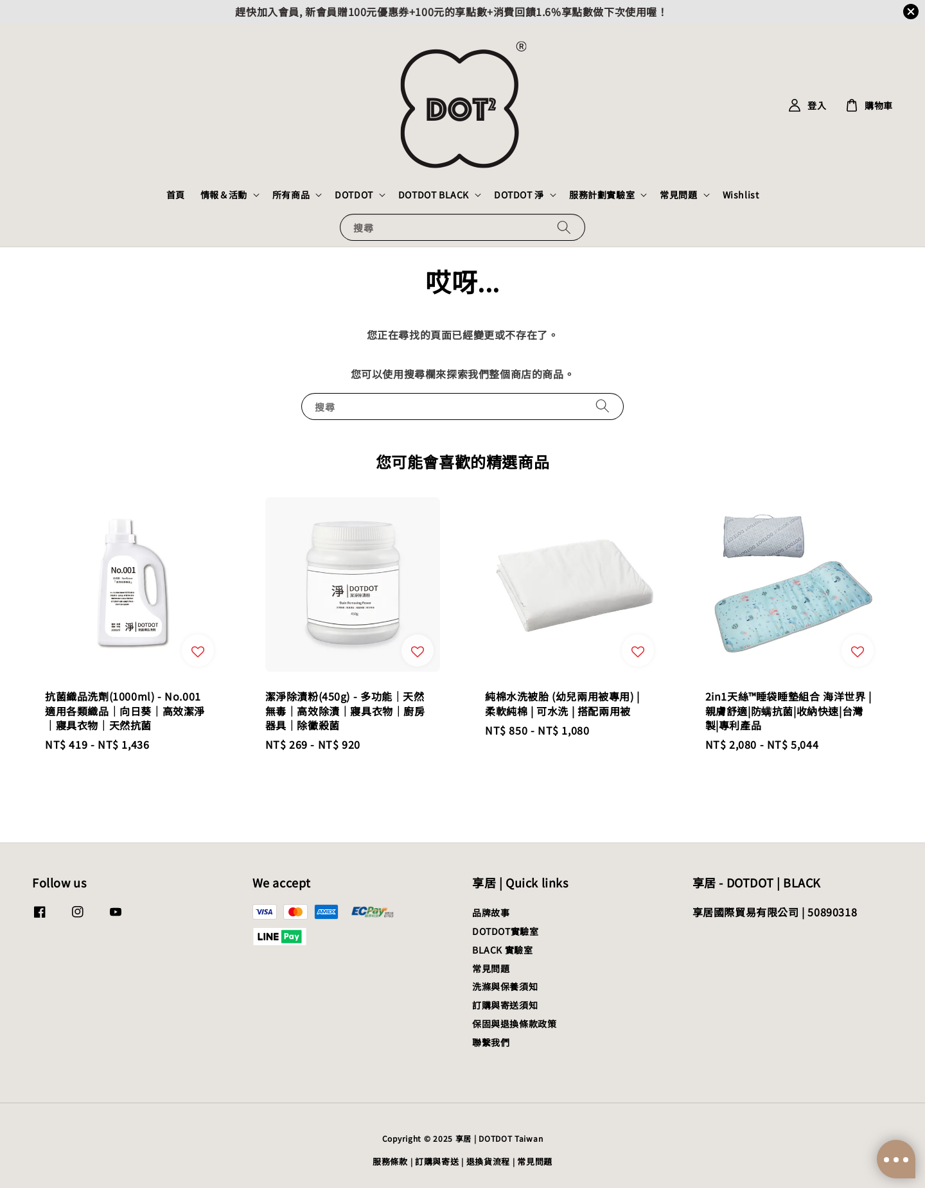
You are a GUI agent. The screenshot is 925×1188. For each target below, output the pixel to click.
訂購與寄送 (437, 1161)
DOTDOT (354, 194)
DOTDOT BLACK (433, 194)
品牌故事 (490, 913)
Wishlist (741, 194)
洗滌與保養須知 (505, 986)
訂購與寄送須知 (505, 1005)
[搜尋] (564, 227)
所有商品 (291, 194)
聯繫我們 (490, 1042)
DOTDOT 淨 (519, 194)
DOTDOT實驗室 (505, 931)
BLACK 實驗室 (502, 949)
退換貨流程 (488, 1161)
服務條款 (390, 1161)
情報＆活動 (223, 194)
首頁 (175, 194)
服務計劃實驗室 (602, 194)
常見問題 (678, 194)
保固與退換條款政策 (514, 1023)
